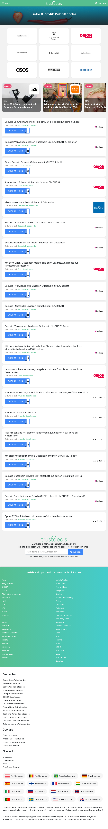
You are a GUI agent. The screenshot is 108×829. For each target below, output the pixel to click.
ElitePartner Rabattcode (28, 206)
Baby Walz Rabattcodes (14, 687)
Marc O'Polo (61, 583)
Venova (5, 626)
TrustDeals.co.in (88, 783)
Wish (58, 633)
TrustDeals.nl (62, 791)
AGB (5, 763)
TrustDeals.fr (63, 783)
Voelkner (5, 650)
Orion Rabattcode (25, 165)
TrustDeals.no (86, 791)
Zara (58, 654)
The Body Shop (62, 619)
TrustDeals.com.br (67, 776)
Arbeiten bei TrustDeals (13, 738)
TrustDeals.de (94, 776)
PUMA (58, 601)
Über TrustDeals (10, 735)
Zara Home (61, 657)
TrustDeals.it (16, 791)
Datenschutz (8, 760)
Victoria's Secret (9, 636)
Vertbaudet (7, 629)
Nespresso (60, 590)
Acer (4, 580)
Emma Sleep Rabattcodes (15, 707)
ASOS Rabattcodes (11, 683)
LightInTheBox (62, 580)
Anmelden (75, 551)
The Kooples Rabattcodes (15, 717)
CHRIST (5, 587)
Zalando (60, 650)
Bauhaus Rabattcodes (13, 690)
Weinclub (6, 657)
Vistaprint (6, 647)
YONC (58, 647)
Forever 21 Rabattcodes (13, 710)
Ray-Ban (60, 604)
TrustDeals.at (16, 776)
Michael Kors (61, 587)
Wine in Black (62, 629)
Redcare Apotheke (64, 615)
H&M (4, 601)
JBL (3, 608)
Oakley (59, 594)
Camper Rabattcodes (13, 693)
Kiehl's (4, 611)
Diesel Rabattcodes (12, 700)
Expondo (6, 597)
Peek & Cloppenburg (64, 597)
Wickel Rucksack (63, 626)
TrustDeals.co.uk (92, 799)
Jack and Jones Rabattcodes (16, 714)
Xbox (58, 636)
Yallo (58, 643)
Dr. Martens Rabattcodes (14, 703)
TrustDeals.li (39, 791)
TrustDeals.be (41, 776)
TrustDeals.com (66, 799)
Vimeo (5, 643)
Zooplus (59, 661)
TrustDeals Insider (11, 745)
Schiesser (60, 611)
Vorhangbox (7, 654)
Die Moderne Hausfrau (11, 594)
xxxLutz (59, 640)
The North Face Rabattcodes (16, 720)
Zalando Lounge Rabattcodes (16, 724)
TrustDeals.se (41, 799)
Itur (3, 604)
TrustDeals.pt (16, 799)
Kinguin (5, 615)
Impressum (8, 757)
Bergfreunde (7, 583)
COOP (4, 590)
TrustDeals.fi (40, 783)
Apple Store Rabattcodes (14, 680)
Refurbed (60, 608)
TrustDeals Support (11, 767)
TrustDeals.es (17, 783)
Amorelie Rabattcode (27, 396)
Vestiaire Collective (10, 633)
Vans (4, 622)
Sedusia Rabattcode (27, 125)
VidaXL (5, 640)
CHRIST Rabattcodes (12, 697)
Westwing (60, 622)
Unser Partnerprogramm (14, 742)
